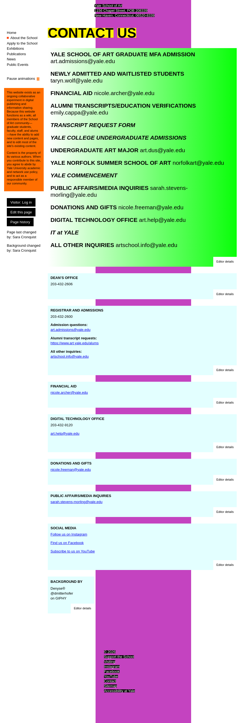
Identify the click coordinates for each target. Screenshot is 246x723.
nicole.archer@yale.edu (124, 93)
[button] (225, 262)
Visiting (109, 662)
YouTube (111, 676)
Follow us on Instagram (69, 534)
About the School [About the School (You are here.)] (23, 38)
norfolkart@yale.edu (198, 163)
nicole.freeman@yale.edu (150, 207)
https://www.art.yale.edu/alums (75, 343)
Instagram (112, 667)
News (11, 59)
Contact (110, 681)
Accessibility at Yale (119, 691)
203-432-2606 (142, 281)
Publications (16, 54)
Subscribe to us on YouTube (73, 551)
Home (11, 33)
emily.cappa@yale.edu (79, 112)
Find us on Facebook (67, 543)
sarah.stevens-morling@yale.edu (76, 502)
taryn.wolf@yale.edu (77, 80)
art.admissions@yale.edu (83, 61)
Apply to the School (22, 43)
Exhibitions (15, 48)
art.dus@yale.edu (162, 150)
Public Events (17, 65)
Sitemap (110, 686)
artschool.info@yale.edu (146, 245)
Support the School (119, 657)
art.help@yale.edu (162, 220)
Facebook (112, 671)
